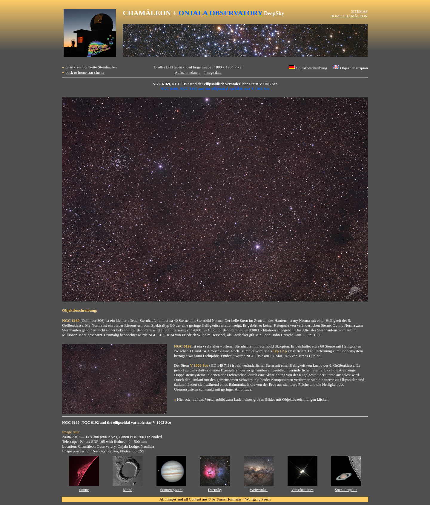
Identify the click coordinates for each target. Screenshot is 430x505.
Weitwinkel (259, 489)
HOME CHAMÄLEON (349, 16)
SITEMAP (359, 11)
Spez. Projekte (346, 489)
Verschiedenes (302, 489)
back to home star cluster (85, 72)
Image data (212, 72)
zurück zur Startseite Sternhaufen (91, 67)
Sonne (84, 489)
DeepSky (215, 489)
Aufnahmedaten (187, 72)
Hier (180, 399)
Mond (127, 489)
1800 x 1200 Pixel (228, 67)
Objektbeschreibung (311, 68)
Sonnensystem (171, 489)
